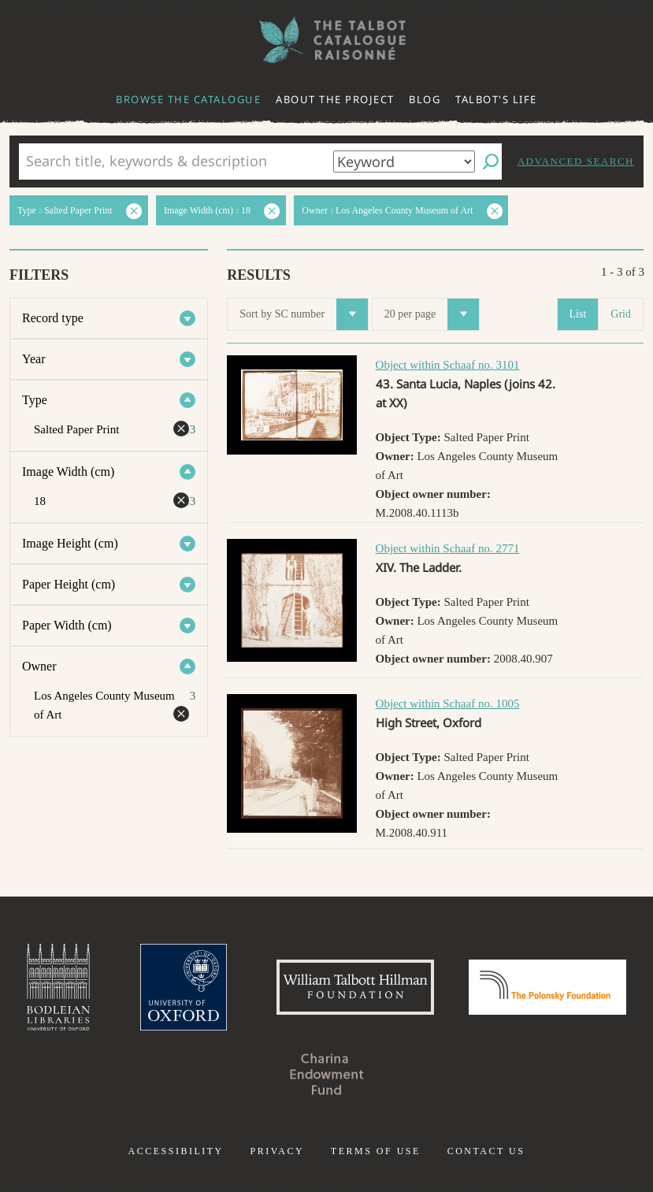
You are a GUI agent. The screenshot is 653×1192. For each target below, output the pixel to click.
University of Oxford (183, 987)
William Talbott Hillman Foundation (355, 987)
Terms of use (376, 1151)
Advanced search (576, 161)
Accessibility (176, 1151)
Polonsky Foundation (547, 987)
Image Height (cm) (70, 543)
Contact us (486, 1151)
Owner (39, 666)
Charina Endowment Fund (327, 1073)
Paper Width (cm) (67, 625)
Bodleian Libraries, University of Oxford (58, 987)
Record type (52, 318)
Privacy (277, 1151)
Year (33, 359)
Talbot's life (496, 99)
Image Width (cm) (68, 471)
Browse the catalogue (188, 99)
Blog (424, 99)
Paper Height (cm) (68, 584)
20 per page (431, 314)
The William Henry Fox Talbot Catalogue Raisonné (327, 40)
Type (34, 400)
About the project (335, 99)
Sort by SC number (303, 314)
